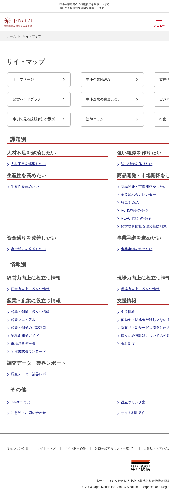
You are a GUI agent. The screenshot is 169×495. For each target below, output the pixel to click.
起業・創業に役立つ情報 (28, 312)
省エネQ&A (128, 202)
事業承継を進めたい (134, 249)
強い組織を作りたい (134, 164)
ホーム (11, 36)
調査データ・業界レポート (30, 374)
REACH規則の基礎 (134, 218)
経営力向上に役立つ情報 (28, 289)
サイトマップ (46, 448)
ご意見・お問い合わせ (26, 413)
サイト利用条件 (131, 413)
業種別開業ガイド (23, 335)
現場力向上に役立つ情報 (138, 289)
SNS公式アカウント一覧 (114, 448)
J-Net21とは (18, 402)
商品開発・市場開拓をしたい (142, 186)
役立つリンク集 (131, 402)
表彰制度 (126, 343)
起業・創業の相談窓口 (26, 328)
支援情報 (126, 312)
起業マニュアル (21, 320)
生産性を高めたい (23, 186)
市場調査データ (21, 343)
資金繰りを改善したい (26, 249)
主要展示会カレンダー (136, 194)
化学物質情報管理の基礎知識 (142, 226)
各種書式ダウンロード (26, 351)
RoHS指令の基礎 (132, 210)
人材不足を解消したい (26, 164)
